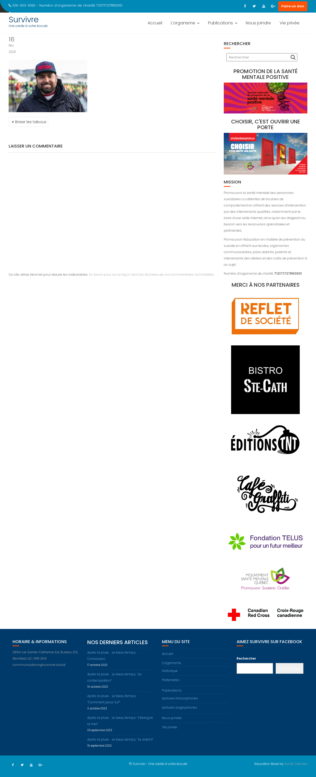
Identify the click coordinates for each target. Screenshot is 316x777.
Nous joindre (258, 23)
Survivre (24, 19)
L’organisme (183, 23)
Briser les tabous (30, 121)
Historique (170, 671)
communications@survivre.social (39, 664)
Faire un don (292, 6)
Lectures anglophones (179, 707)
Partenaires (170, 680)
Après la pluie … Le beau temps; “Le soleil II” (120, 739)
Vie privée (289, 23)
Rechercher (246, 658)
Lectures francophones (180, 698)
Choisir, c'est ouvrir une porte (265, 124)
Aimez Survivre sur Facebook (269, 642)
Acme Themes (296, 764)
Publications (220, 23)
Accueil (155, 23)
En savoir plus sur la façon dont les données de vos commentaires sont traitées (151, 274)
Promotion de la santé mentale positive (265, 74)
